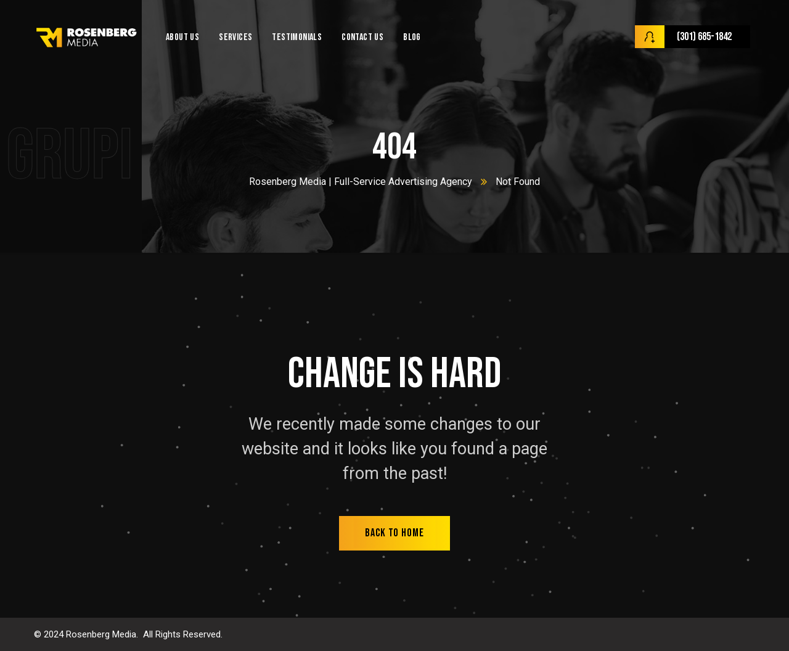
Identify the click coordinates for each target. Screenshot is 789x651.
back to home (394, 532)
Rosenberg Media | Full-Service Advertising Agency (360, 181)
